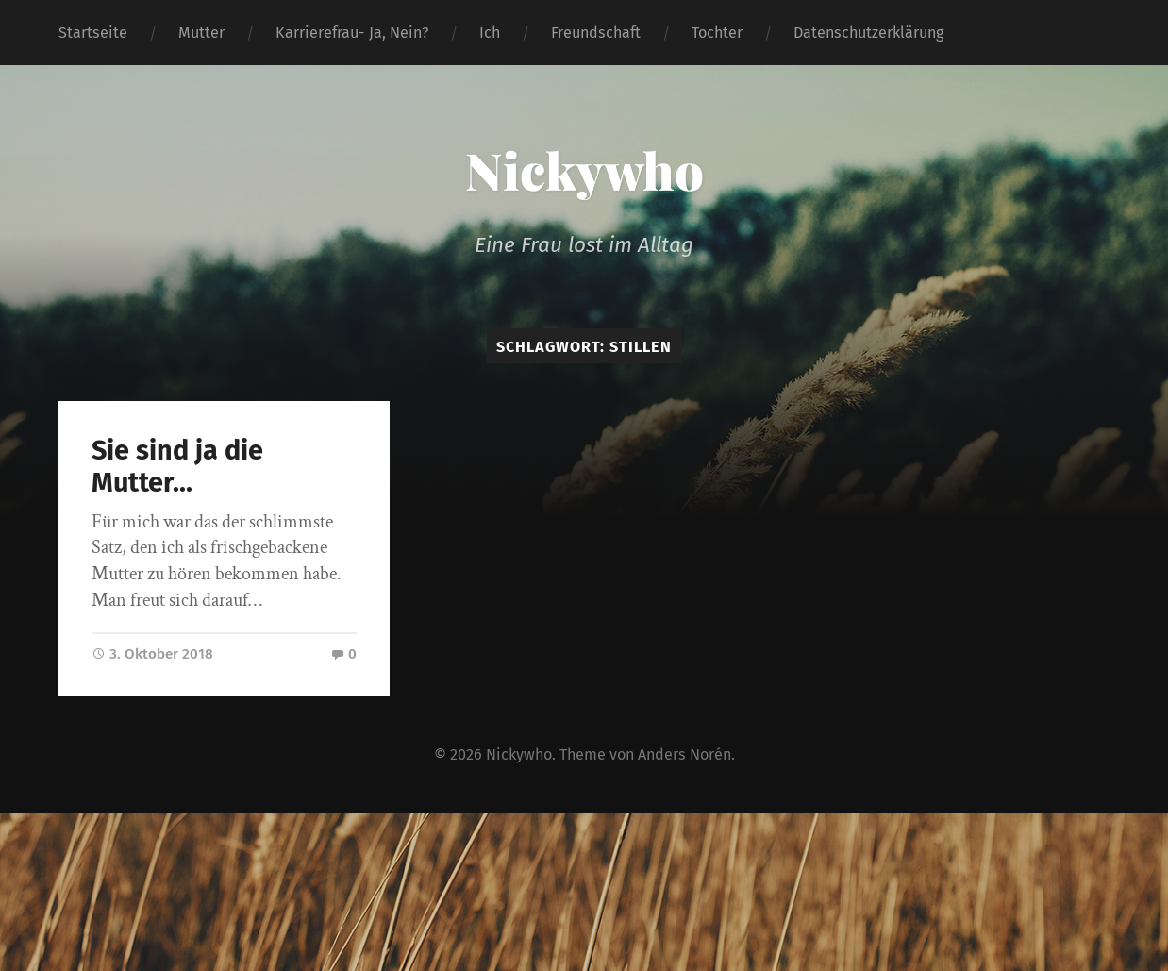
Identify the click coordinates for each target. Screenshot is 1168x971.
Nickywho (584, 170)
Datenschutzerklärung (868, 33)
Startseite (92, 33)
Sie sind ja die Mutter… (177, 467)
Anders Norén (684, 754)
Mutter (201, 33)
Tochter (717, 33)
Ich (489, 33)
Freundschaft (596, 33)
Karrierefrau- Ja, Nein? (351, 33)
